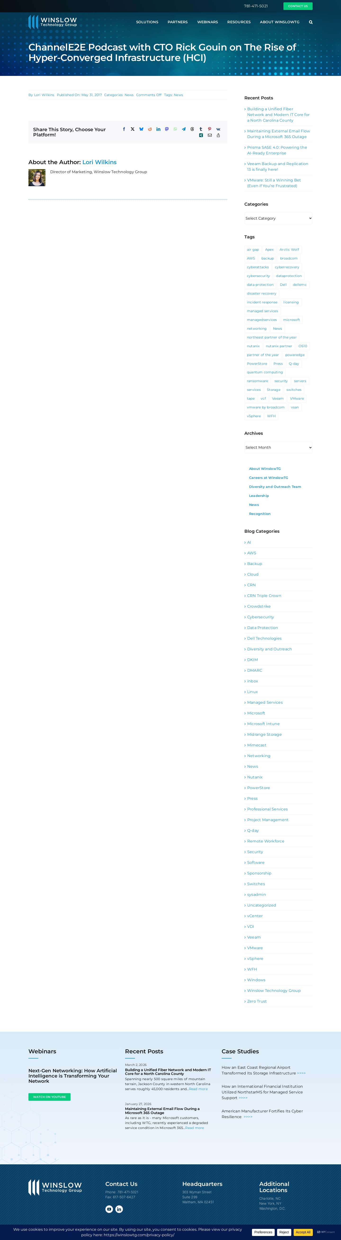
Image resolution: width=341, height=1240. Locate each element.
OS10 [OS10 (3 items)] (303, 346)
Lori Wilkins (44, 95)
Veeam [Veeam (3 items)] (278, 398)
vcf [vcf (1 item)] (263, 398)
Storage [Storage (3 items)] (273, 390)
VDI (250, 926)
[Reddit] (150, 129)
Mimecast (256, 745)
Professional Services (267, 809)
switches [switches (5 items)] (294, 390)
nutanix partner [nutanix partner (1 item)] (279, 346)
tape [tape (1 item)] (251, 398)
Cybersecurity (260, 617)
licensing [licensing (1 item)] (291, 302)
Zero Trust (257, 1001)
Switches (256, 884)
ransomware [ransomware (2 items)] (257, 381)
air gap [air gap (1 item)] (253, 249)
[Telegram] (183, 129)
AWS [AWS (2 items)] (251, 258)
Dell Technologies (264, 638)
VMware (255, 948)
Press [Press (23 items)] (278, 363)
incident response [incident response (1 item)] (262, 302)
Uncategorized (261, 905)
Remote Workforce (265, 841)
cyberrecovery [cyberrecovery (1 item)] (287, 267)
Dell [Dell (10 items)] (283, 284)
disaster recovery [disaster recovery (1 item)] (261, 293)
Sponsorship (259, 873)
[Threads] (192, 129)
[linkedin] (119, 1209)
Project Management (268, 820)
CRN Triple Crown (264, 595)
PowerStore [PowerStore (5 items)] (257, 363)
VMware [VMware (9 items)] (297, 398)
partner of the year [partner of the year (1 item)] (263, 355)
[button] (311, 22)
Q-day (253, 830)
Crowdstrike (259, 606)
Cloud (253, 574)
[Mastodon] (167, 129)
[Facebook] (124, 129)
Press (252, 798)
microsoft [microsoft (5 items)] (291, 320)
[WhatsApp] (175, 129)
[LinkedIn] (158, 129)
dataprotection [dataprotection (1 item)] (289, 276)
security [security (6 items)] (281, 381)
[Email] (210, 135)
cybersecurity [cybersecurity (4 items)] (258, 276)
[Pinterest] (209, 129)
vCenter (255, 916)
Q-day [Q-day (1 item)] (294, 363)
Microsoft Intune (263, 724)
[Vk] (218, 129)
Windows (256, 980)
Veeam (254, 937)
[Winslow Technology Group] (52, 16)
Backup (254, 563)
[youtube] (109, 1209)
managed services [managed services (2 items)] (262, 311)
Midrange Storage (264, 734)
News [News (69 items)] (277, 328)
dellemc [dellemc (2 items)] (300, 284)
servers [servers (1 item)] (300, 381)
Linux (252, 691)
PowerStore (258, 788)
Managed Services (265, 702)
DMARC (254, 670)
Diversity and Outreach (269, 649)
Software (256, 862)
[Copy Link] (218, 135)
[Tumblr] (201, 129)
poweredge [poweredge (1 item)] (295, 355)
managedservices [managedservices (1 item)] (262, 320)
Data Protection (262, 627)
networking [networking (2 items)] (257, 328)
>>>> (301, 1073)
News (129, 95)
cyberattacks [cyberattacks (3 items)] (258, 267)
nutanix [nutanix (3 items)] (253, 346)
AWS (251, 553)
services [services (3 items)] (254, 390)
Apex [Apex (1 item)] (269, 249)
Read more (198, 1089)
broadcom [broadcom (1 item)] (289, 258)
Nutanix (255, 777)
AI (249, 542)
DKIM (252, 659)
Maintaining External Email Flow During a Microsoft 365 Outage (162, 1110)
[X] (132, 129)
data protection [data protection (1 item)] (260, 284)
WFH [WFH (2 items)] (271, 416)
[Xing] (201, 135)
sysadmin (256, 894)
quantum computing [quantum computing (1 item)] (265, 372)
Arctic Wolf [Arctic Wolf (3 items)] (289, 249)
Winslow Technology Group (274, 990)
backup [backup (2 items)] (267, 258)
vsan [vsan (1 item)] (295, 407)
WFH (252, 969)
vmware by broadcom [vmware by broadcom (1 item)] (266, 407)
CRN (251, 585)
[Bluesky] (141, 129)
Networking (258, 756)
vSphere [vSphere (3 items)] (254, 416)
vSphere (255, 958)
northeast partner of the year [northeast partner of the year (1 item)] (272, 337)
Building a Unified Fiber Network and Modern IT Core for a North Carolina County (278, 115)
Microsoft (256, 713)
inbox (252, 681)
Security (255, 852)
